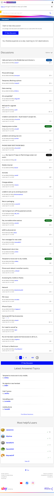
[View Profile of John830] (16, 223)
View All (27, 461)
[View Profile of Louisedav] (7, 401)
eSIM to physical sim (9, 230)
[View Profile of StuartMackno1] (18, 349)
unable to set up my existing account (14, 192)
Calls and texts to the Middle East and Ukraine (18, 60)
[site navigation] (2, 2)
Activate (5, 173)
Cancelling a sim (8, 399)
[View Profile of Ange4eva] (17, 339)
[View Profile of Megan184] (17, 98)
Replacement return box (10, 249)
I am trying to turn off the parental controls (16, 211)
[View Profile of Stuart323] (17, 119)
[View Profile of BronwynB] (17, 75)
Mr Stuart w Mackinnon (10, 346)
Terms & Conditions (48, 473)
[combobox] (24, 13)
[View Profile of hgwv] (16, 330)
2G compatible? (7, 96)
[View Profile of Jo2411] (15, 110)
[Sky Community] (10, 2)
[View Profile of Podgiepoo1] (17, 309)
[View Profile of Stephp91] (16, 83)
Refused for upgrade (9, 106)
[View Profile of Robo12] (16, 167)
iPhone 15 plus (7, 306)
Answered (48, 126)
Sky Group (3, 478)
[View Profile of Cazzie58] (7, 409)
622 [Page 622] (33, 357)
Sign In (52, 2)
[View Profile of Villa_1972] (16, 213)
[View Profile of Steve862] (17, 299)
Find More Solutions (27, 414)
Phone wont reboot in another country (15, 268)
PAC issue (5, 297)
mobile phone (7, 407)
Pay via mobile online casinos (12, 220)
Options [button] (48, 52)
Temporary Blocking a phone (11, 81)
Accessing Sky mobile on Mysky (12, 278)
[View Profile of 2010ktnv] (16, 91)
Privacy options (5, 473)
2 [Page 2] (23, 357)
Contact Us (50, 476)
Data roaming (6, 88)
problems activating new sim (11, 136)
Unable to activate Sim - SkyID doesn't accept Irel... (19, 117)
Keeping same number (9, 126)
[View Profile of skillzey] (16, 261)
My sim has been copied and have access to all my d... (20, 337)
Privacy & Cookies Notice (7, 475)
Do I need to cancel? (9, 327)
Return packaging (8, 201)
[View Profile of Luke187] (16, 175)
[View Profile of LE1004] (16, 251)
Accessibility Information (47, 475)
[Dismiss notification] (52, 6)
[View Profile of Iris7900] (17, 138)
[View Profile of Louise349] (17, 204)
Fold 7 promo (7, 391)
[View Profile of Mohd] (15, 232)
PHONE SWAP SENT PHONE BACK (13, 145)
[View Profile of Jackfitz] (6, 393)
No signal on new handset (11, 383)
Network (5, 287)
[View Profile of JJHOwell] (17, 271)
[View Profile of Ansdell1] (17, 129)
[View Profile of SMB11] (6, 385)
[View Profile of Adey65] (16, 320)
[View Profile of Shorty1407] (18, 148)
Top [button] (28, 470)
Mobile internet (7, 165)
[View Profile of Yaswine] (17, 185)
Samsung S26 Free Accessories (12, 316)
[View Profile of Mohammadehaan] (18, 194)
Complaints (4, 476)
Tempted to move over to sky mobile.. (14, 259)
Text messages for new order (12, 240)
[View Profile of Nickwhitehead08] (18, 290)
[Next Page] (37, 357)
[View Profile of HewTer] (16, 280)
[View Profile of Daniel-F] (17, 62)
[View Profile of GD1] (15, 160)
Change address (7, 182)
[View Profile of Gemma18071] (18, 242)
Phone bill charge (8, 73)
